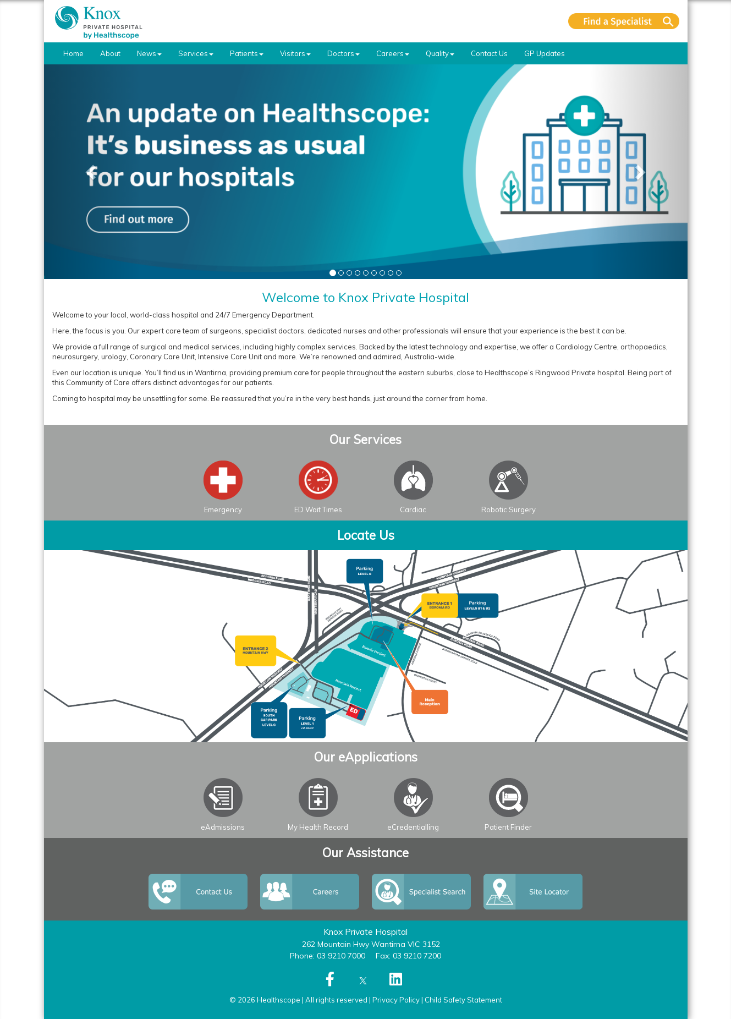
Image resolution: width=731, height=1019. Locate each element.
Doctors (343, 53)
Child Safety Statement (463, 999)
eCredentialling (413, 827)
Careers (392, 53)
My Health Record (318, 827)
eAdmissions (223, 827)
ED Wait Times (318, 509)
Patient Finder (508, 827)
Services (195, 53)
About (110, 53)
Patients (246, 53)
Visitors (295, 53)
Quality (440, 53)
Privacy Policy (396, 999)
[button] (92, 171)
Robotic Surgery (508, 509)
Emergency (223, 509)
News (149, 53)
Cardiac (413, 509)
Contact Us (489, 53)
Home (73, 53)
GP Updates (544, 53)
